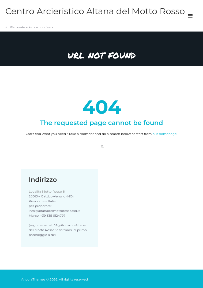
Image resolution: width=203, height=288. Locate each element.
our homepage (165, 134)
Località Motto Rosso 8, (47, 191)
